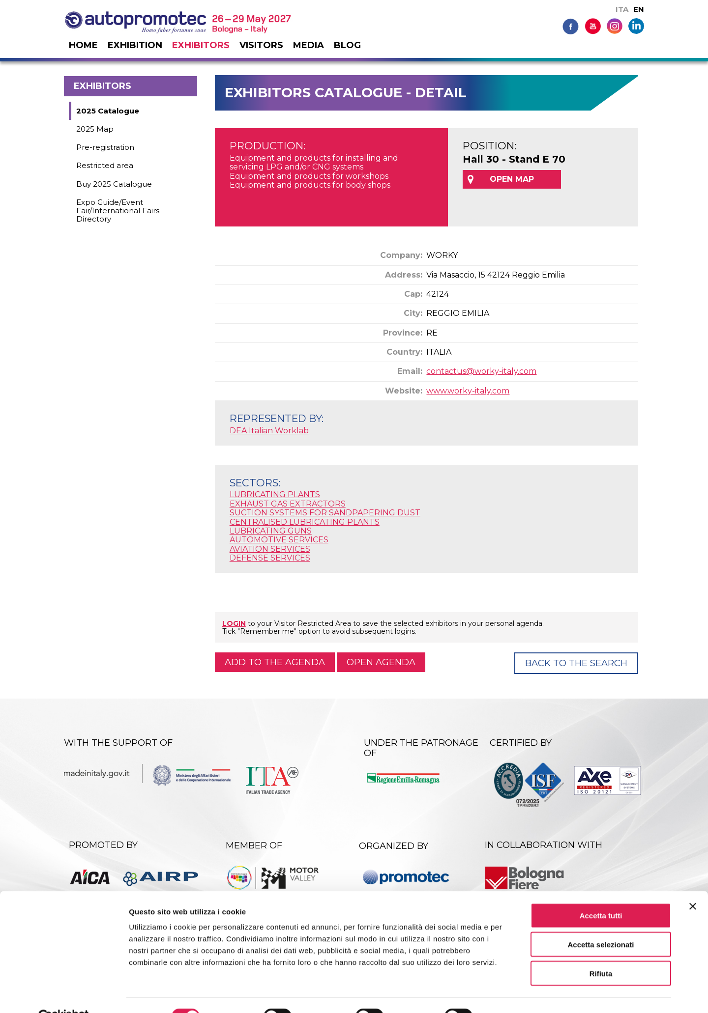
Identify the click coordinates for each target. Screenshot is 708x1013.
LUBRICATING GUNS (271, 530)
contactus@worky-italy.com (481, 371)
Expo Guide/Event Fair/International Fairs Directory (117, 210)
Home (83, 45)
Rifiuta (601, 950)
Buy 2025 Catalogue (114, 184)
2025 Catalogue (107, 110)
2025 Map (95, 129)
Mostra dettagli (517, 993)
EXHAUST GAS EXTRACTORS (288, 503)
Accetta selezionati (600, 921)
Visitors (261, 45)
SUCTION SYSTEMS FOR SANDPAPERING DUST (325, 512)
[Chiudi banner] (692, 883)
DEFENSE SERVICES (270, 558)
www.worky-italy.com (467, 390)
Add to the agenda (275, 662)
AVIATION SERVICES (270, 549)
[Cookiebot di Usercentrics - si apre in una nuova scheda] (64, 993)
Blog (347, 45)
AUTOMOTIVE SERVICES (279, 539)
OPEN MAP (512, 179)
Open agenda (381, 662)
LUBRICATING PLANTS (275, 494)
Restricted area (104, 165)
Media (308, 45)
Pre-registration (105, 147)
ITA (622, 9)
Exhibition (135, 45)
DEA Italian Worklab (269, 430)
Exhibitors (201, 45)
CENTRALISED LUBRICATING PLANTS (305, 522)
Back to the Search (576, 663)
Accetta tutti (601, 892)
